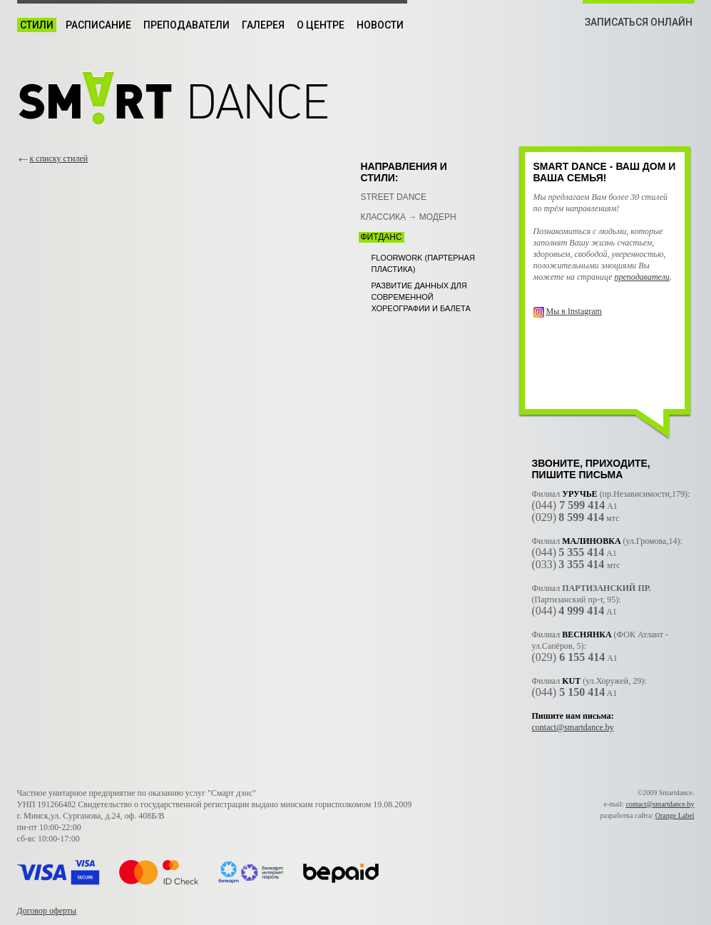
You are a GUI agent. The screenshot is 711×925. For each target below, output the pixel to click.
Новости (380, 25)
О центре (320, 25)
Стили (36, 25)
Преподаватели (186, 25)
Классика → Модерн (408, 217)
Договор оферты (47, 911)
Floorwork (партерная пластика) (423, 263)
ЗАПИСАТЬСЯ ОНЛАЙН (638, 22)
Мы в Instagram (574, 311)
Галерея (263, 25)
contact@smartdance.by (573, 727)
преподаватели (642, 277)
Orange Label (675, 815)
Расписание (98, 25)
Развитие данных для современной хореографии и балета (421, 297)
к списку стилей (59, 158)
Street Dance (393, 197)
